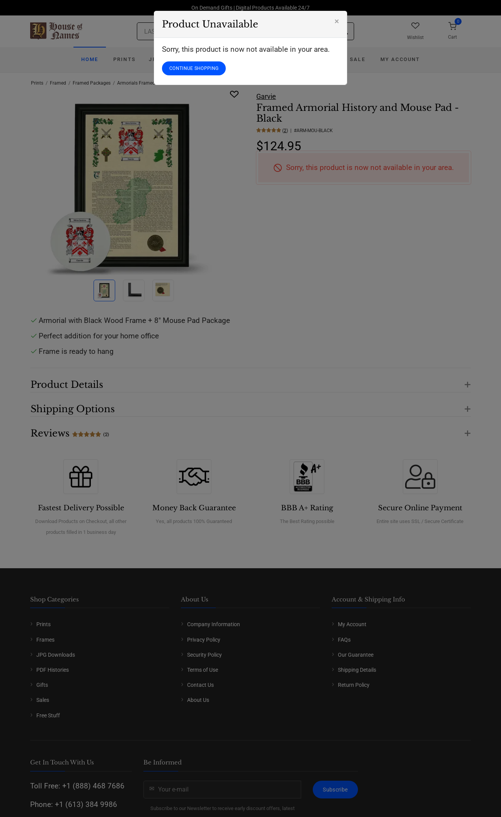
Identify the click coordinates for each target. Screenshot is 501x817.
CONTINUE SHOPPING (193, 68)
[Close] (336, 21)
